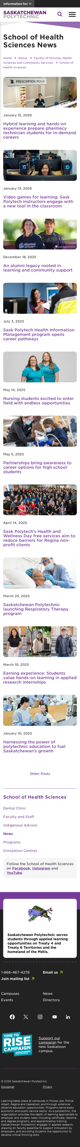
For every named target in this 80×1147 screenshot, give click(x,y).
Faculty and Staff (18, 816)
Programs (11, 842)
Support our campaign (49, 1040)
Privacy (47, 1086)
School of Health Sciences (34, 796)
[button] (59, 15)
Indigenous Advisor (20, 825)
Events (7, 1000)
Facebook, (21, 868)
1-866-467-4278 (15, 972)
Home (7, 58)
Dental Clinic (14, 808)
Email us (50, 972)
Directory (51, 1000)
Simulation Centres (20, 850)
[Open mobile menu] (72, 14)
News (8, 833)
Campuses (10, 993)
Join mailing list (15, 978)
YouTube (14, 872)
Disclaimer (8, 1086)
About (22, 58)
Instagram (41, 868)
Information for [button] (15, 4)
